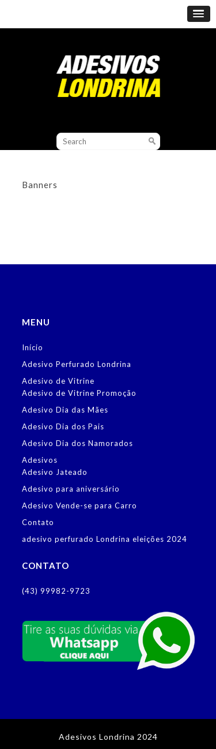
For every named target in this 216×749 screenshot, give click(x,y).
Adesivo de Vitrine (58, 380)
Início (32, 347)
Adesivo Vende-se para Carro (79, 505)
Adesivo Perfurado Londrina (76, 364)
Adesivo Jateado (55, 472)
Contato (38, 522)
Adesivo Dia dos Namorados (77, 443)
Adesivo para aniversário (71, 488)
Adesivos (40, 460)
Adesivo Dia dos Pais (63, 426)
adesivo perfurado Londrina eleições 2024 (104, 539)
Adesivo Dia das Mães (65, 409)
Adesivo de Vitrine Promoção (79, 393)
